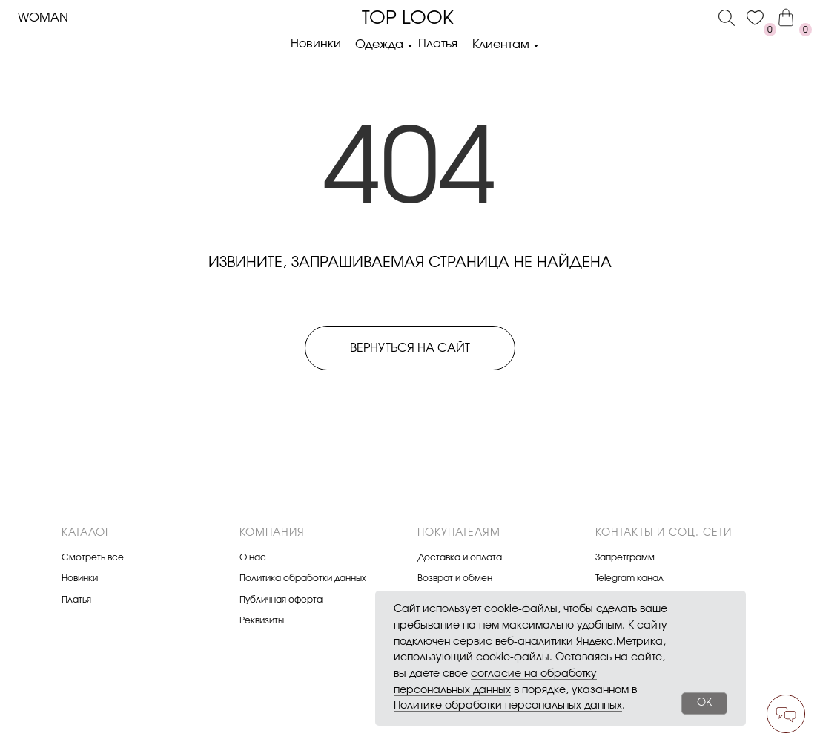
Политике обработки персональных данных (508, 706)
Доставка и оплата (459, 557)
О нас (252, 557)
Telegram (615, 578)
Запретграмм (625, 557)
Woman (43, 18)
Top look (408, 18)
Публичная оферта (281, 599)
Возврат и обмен (454, 578)
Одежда (379, 44)
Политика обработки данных (302, 578)
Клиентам (500, 44)
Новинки (316, 44)
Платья (437, 44)
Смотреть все (93, 557)
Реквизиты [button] (261, 620)
